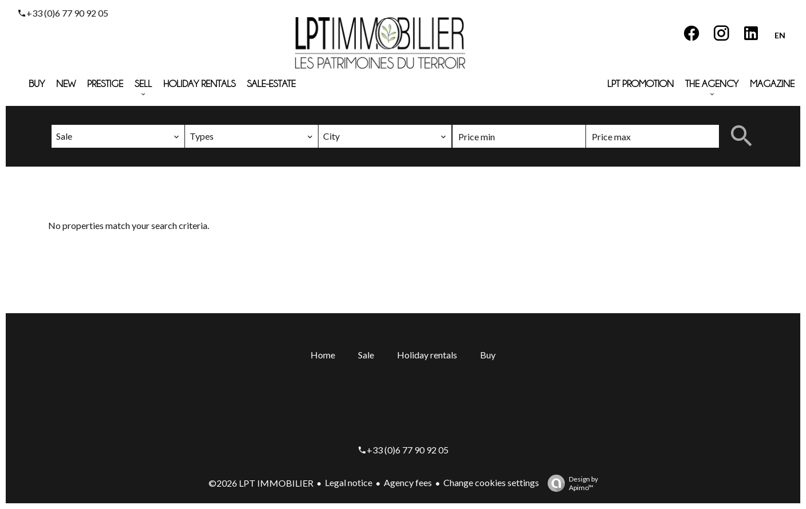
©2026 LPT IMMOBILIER (261, 483)
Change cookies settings (491, 482)
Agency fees (408, 482)
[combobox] (118, 136)
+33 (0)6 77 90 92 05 (67, 12)
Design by (570, 483)
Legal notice (348, 482)
